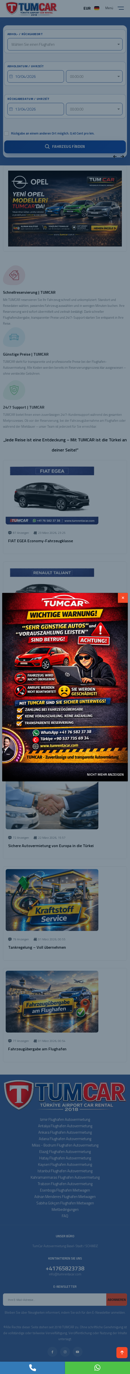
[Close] (123, 598)
